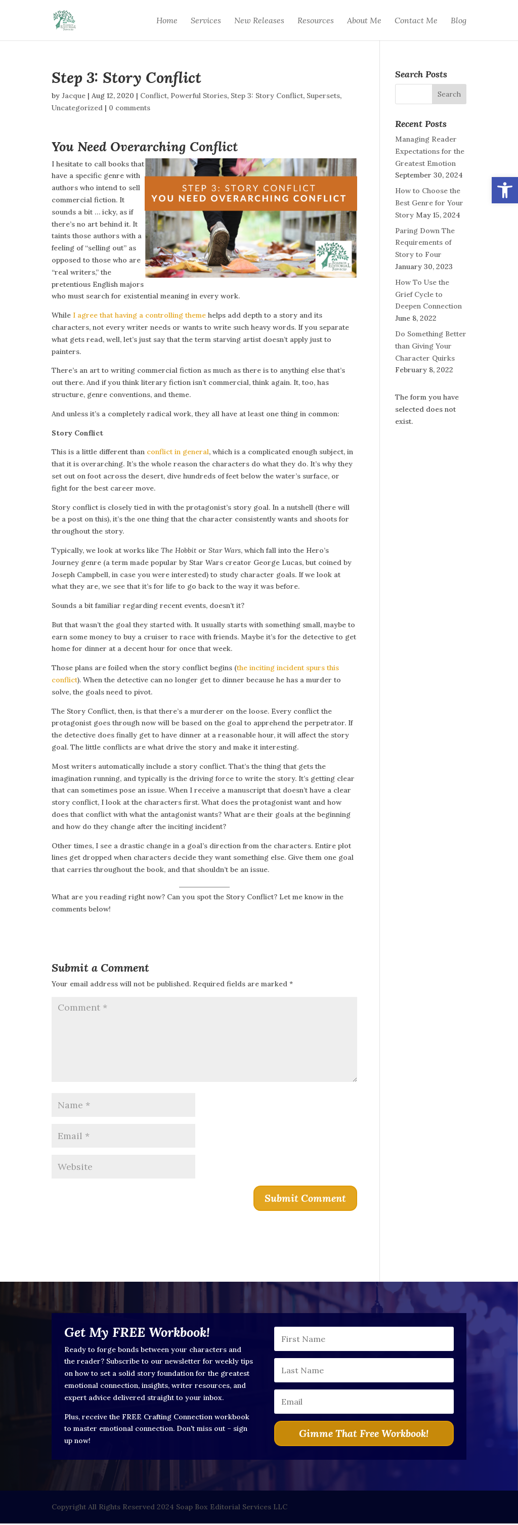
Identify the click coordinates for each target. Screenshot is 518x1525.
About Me (364, 21)
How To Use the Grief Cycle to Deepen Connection (428, 294)
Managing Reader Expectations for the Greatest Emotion (429, 151)
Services (206, 21)
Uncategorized (77, 107)
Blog (458, 21)
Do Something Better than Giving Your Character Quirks (430, 346)
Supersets (323, 95)
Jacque (73, 95)
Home (167, 21)
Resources (315, 21)
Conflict (153, 95)
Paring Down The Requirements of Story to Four (425, 242)
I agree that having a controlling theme (139, 315)
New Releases (259, 21)
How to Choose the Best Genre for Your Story (429, 203)
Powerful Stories (198, 95)
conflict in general (178, 451)
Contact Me (416, 21)
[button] (505, 190)
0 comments (129, 107)
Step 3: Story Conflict (267, 95)
